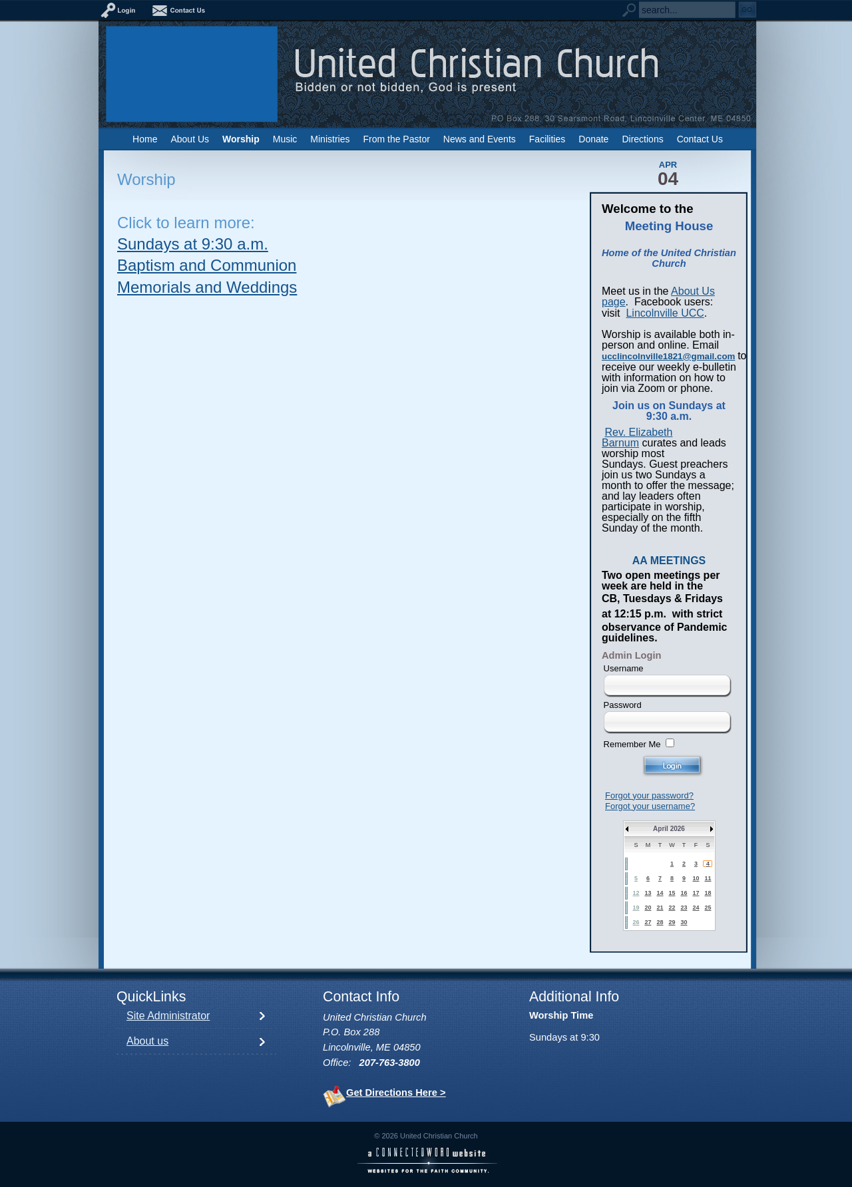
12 (635, 893)
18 (707, 893)
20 (647, 907)
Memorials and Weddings (207, 287)
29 (671, 922)
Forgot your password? (649, 795)
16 (683, 893)
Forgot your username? (650, 806)
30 (683, 922)
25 (707, 907)
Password (623, 705)
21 (659, 907)
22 (671, 907)
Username (624, 668)
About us (147, 1041)
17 (695, 893)
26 (635, 922)
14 (659, 893)
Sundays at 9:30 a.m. (192, 244)
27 (647, 922)
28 (659, 922)
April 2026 (669, 828)
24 (695, 907)
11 (707, 878)
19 (635, 907)
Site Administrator (168, 1015)
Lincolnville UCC (665, 313)
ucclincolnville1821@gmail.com (668, 356)
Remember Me (632, 744)
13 (647, 893)
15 (671, 893)
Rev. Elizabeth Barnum (637, 437)
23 (683, 907)
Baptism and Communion (206, 265)
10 (695, 878)
